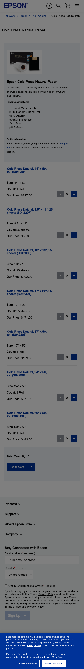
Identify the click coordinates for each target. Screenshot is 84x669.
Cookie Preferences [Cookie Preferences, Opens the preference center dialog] (27, 663)
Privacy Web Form (53, 657)
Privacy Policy (34, 645)
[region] (42, 651)
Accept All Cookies (54, 663)
